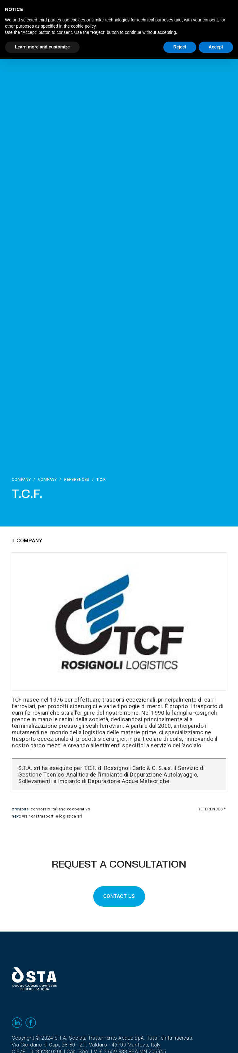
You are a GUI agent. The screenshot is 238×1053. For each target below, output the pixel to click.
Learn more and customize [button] (42, 46)
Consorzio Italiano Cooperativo (60, 809)
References (76, 479)
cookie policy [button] (83, 26)
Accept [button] (216, 46)
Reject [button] (179, 46)
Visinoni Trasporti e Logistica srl (52, 816)
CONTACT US (119, 896)
